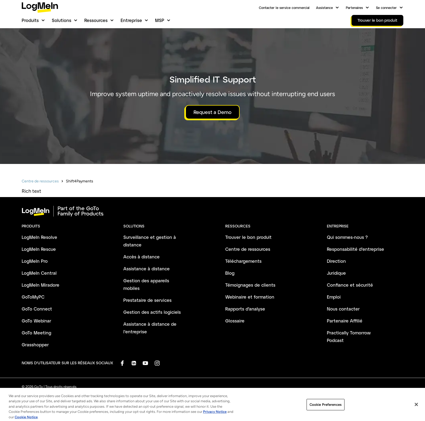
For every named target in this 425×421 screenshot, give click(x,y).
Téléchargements (243, 261)
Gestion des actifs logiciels (152, 312)
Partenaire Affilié (344, 320)
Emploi (334, 296)
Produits (30, 20)
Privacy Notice (215, 418)
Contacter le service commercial (284, 8)
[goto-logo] (212, 211)
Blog (229, 273)
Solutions (61, 20)
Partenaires (354, 8)
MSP (159, 20)
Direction (336, 261)
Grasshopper (35, 344)
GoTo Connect (37, 308)
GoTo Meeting (36, 332)
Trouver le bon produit (248, 237)
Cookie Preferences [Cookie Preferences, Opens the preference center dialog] (326, 411)
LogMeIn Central (39, 273)
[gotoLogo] (40, 7)
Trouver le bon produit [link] (377, 20)
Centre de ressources (40, 181)
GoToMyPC (33, 296)
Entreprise (131, 20)
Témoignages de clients (250, 284)
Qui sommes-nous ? (347, 237)
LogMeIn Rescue (39, 249)
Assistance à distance (146, 268)
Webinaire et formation (249, 296)
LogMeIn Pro (35, 261)
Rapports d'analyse (245, 308)
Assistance (324, 8)
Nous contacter (343, 308)
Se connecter (386, 8)
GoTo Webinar (36, 320)
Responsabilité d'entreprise (355, 249)
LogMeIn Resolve (39, 237)
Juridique (336, 273)
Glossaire (234, 320)
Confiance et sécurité (350, 284)
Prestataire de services (147, 300)
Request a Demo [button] (212, 112)
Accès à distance (141, 256)
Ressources (96, 20)
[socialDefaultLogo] (122, 363)
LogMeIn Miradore (40, 284)
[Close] (416, 411)
